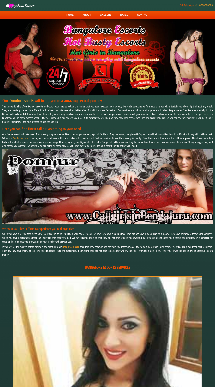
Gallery (105, 15)
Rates (124, 15)
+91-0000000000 (194, 5)
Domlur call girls (70, 246)
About (87, 15)
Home (70, 15)
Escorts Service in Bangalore (199, 381)
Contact (143, 15)
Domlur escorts (21, 100)
